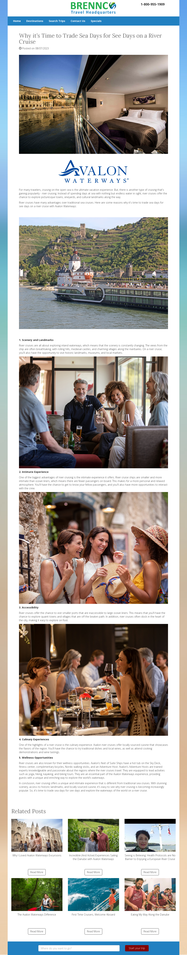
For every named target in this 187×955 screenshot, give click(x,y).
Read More (36, 872)
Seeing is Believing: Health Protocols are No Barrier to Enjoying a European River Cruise (150, 840)
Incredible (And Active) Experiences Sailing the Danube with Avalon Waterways (93, 840)
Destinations (34, 21)
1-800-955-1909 (153, 4)
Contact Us (78, 21)
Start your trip (137, 948)
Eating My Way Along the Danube (150, 897)
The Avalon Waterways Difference (36, 897)
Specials (96, 21)
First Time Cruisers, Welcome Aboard (93, 897)
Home (17, 21)
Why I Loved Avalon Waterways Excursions (36, 838)
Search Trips (57, 21)
